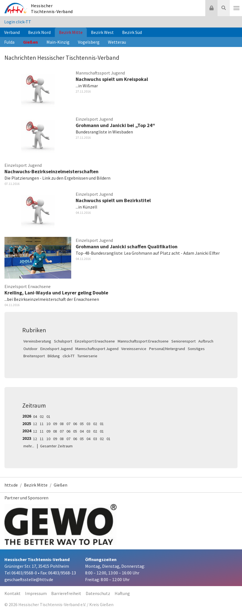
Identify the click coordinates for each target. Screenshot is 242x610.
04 (35, 416)
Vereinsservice (133, 348)
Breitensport (34, 355)
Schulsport (63, 341)
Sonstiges (196, 348)
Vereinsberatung (37, 341)
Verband (12, 32)
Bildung (54, 355)
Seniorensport (183, 341)
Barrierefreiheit (66, 593)
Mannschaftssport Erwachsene (143, 341)
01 (48, 416)
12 (35, 423)
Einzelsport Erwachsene (95, 341)
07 (68, 423)
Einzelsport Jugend (56, 348)
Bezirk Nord (39, 32)
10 (48, 423)
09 (55, 423)
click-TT (69, 355)
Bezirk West (102, 32)
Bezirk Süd (132, 32)
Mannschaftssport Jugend (96, 348)
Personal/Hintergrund (167, 348)
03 (88, 423)
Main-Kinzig (58, 42)
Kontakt (12, 593)
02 (42, 416)
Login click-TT (17, 21)
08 (62, 423)
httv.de (11, 485)
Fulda (9, 42)
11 (42, 423)
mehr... (28, 445)
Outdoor (30, 348)
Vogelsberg (89, 42)
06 (75, 423)
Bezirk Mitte (71, 32)
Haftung (122, 593)
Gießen (30, 42)
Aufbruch (205, 341)
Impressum (36, 593)
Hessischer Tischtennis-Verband (52, 8)
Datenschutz (98, 593)
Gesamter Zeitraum (56, 445)
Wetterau (117, 42)
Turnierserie (87, 355)
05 (82, 423)
